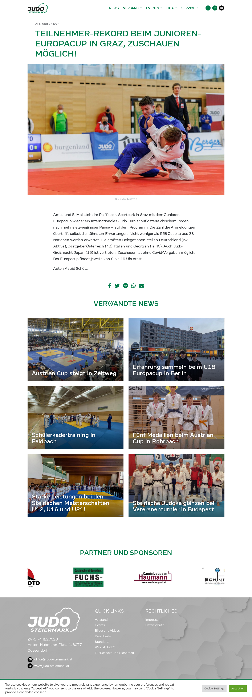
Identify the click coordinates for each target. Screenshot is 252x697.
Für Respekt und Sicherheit (114, 653)
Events (100, 625)
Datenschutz (154, 625)
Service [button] (188, 8)
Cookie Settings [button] (214, 688)
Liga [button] (170, 8)
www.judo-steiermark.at (48, 666)
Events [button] (153, 8)
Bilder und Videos (107, 631)
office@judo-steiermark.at (50, 659)
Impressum (153, 620)
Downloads (103, 636)
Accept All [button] (237, 688)
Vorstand (101, 620)
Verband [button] (131, 8)
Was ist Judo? (105, 647)
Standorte (102, 642)
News (114, 8)
